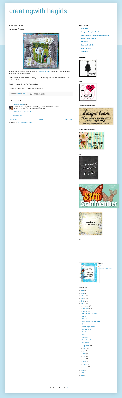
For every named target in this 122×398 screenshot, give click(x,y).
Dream (84, 316)
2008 (82, 375)
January (85, 367)
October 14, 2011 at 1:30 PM (22, 111)
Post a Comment (17, 115)
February (85, 364)
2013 (82, 298)
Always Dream (86, 329)
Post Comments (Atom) (25, 122)
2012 (82, 301)
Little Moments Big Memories (91, 321)
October (85, 311)
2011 (82, 303)
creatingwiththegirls (38, 11)
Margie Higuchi (19, 104)
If (82, 324)
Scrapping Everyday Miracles (90, 32)
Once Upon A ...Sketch (88, 38)
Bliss (83, 334)
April (84, 359)
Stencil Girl (84, 42)
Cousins (84, 319)
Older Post (68, 119)
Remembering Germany (89, 313)
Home (41, 119)
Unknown (103, 266)
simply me (84, 28)
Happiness (85, 342)
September (86, 346)
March (85, 361)
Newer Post (13, 119)
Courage (84, 337)
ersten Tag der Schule (88, 327)
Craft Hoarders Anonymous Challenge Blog (95, 35)
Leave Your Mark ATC (88, 340)
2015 (82, 293)
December (86, 306)
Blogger (69, 388)
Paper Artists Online (87, 45)
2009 (82, 373)
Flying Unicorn (86, 48)
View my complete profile (105, 269)
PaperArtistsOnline (44, 71)
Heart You (85, 332)
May (84, 356)
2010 (82, 370)
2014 (82, 296)
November (86, 308)
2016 (82, 290)
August (85, 348)
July (84, 351)
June (84, 354)
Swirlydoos (85, 51)
